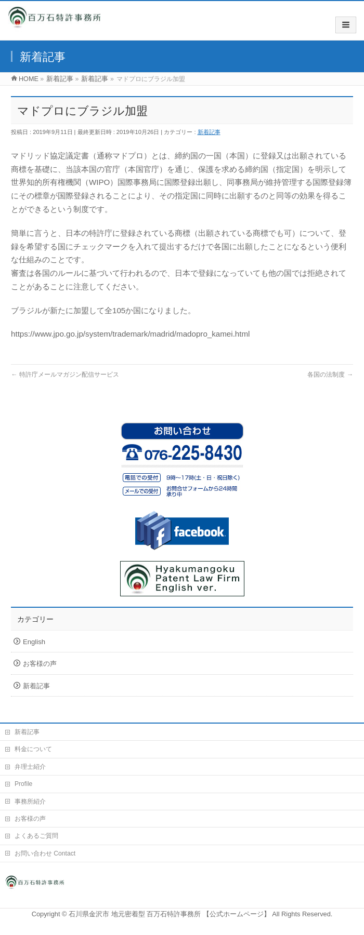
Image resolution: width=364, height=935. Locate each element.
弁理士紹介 (30, 766)
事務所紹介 (30, 801)
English (34, 642)
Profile (23, 783)
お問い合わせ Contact (45, 853)
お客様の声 (40, 663)
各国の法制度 (330, 374)
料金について (33, 749)
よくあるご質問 (36, 835)
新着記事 (209, 132)
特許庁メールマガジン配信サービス (65, 374)
